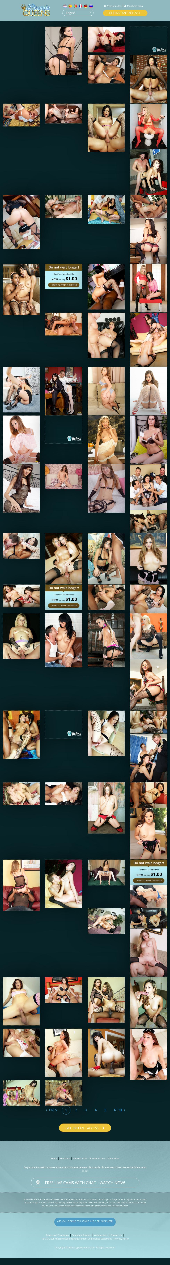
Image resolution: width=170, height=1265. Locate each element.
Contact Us (116, 1242)
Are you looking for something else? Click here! (85, 1229)
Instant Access (97, 1165)
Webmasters (101, 1242)
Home (54, 1165)
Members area (135, 5)
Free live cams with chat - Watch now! (85, 1189)
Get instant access (123, 13)
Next (118, 1110)
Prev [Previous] (52, 1110)
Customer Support (81, 1242)
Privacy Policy (121, 1245)
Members (65, 1165)
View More (113, 1165)
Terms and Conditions (57, 1242)
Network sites (114, 5)
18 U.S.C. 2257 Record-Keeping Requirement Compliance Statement (76, 1245)
